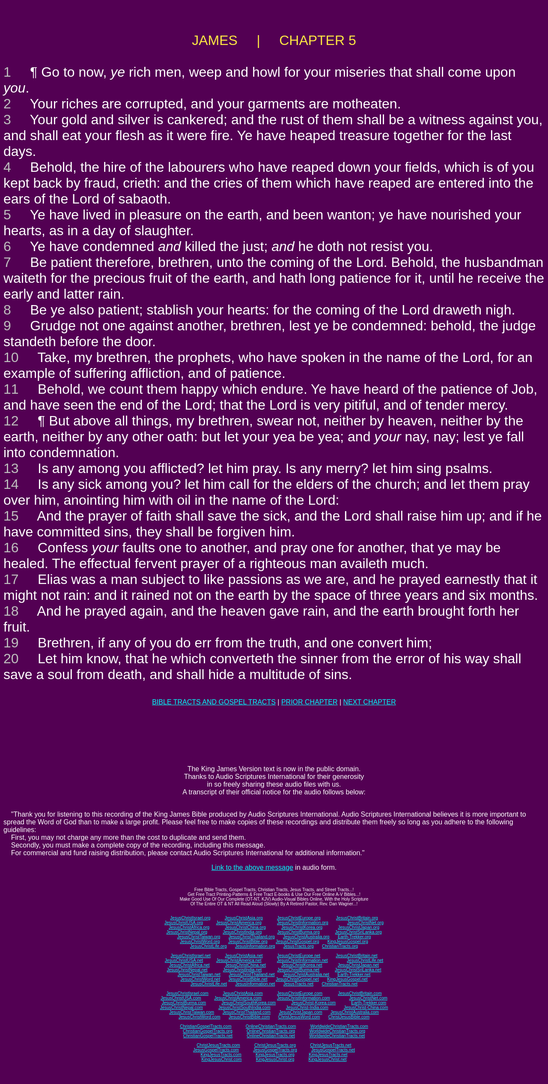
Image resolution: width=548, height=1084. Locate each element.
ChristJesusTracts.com (218, 1045)
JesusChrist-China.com (366, 1007)
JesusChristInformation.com (303, 998)
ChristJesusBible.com (348, 1017)
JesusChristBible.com (249, 1017)
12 (11, 420)
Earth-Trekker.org (354, 936)
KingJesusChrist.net (328, 1059)
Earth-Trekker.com (368, 1002)
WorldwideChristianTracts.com (339, 1026)
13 (11, 468)
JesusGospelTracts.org (275, 1050)
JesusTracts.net (298, 984)
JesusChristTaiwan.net (199, 974)
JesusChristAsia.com (242, 993)
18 (11, 611)
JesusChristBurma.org (298, 932)
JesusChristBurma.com (184, 1002)
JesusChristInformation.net (302, 960)
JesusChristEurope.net (298, 955)
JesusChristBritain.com (359, 993)
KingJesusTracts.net (328, 1054)
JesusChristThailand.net (251, 974)
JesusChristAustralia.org (306, 936)
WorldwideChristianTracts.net (337, 1035)
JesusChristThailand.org (252, 936)
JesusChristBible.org (248, 941)
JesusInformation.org (255, 946)
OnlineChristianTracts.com (271, 1026)
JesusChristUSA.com (181, 998)
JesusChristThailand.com (247, 1012)
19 (11, 642)
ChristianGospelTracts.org (207, 1031)
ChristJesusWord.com (299, 1017)
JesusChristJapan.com (300, 1012)
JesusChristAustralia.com (355, 1012)
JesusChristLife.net (365, 960)
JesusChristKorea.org (301, 927)
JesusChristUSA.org (183, 922)
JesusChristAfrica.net (189, 965)
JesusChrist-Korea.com (313, 1002)
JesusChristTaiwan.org (198, 936)
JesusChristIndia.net (242, 969)
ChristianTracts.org (340, 946)
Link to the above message (252, 867)
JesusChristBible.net (247, 979)
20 (11, 658)
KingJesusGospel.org (348, 941)
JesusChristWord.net (200, 979)
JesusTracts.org (298, 946)
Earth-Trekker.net (353, 974)
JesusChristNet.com (368, 998)
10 (11, 357)
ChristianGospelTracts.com (205, 1026)
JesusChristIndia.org (242, 932)
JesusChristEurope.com (299, 993)
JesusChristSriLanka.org (358, 932)
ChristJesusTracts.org (275, 1045)
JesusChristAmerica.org (239, 922)
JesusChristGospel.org (297, 941)
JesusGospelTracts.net (333, 1050)
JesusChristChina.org (245, 927)
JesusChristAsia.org (244, 918)
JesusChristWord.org (200, 941)
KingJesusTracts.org (275, 1054)
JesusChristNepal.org (186, 932)
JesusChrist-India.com (307, 1007)
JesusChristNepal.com (181, 1007)
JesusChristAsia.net (243, 955)
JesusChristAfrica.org (189, 927)
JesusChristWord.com (199, 1017)
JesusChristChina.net (245, 965)
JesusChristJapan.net (358, 965)
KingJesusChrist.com (221, 1059)
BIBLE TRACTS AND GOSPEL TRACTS (214, 702)
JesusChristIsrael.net (190, 955)
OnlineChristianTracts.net (271, 1035)
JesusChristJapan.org (358, 927)
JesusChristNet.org (365, 922)
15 (11, 516)
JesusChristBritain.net (356, 955)
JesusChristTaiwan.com (191, 1012)
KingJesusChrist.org (275, 1059)
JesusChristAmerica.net (239, 960)
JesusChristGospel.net (297, 979)
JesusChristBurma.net (298, 969)
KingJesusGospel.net (347, 979)
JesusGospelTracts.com (216, 1050)
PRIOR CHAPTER (309, 702)
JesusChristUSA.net (184, 960)
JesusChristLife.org (208, 946)
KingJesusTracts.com (221, 1054)
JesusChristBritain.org (357, 918)
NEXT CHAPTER (369, 702)
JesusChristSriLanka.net (358, 969)
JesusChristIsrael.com (187, 993)
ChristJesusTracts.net (330, 1045)
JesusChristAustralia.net (306, 974)
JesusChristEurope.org (299, 918)
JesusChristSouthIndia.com (244, 1007)
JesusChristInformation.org (302, 922)
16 (11, 547)
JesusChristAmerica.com (238, 998)
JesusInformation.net (255, 984)
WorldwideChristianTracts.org (337, 1031)
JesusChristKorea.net (301, 965)
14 (11, 484)
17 (11, 579)
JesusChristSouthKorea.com (248, 1002)
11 (11, 389)
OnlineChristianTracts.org (271, 1031)
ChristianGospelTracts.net (207, 1035)
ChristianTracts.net (339, 984)
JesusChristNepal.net (187, 969)
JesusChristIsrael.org (190, 918)
